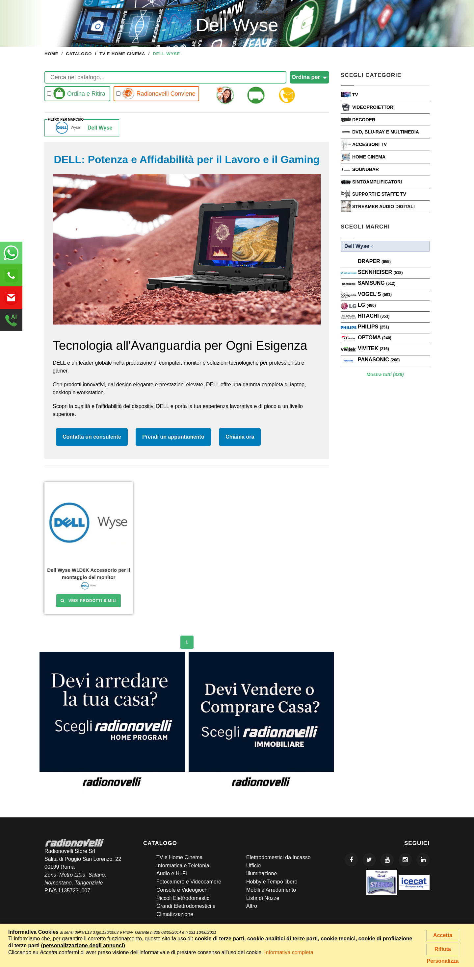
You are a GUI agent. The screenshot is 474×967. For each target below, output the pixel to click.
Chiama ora (239, 437)
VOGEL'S (375, 294)
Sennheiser (380, 272)
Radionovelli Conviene (156, 93)
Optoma (374, 337)
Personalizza (443, 961)
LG (367, 305)
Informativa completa (288, 952)
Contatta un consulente (92, 437)
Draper (374, 261)
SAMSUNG (376, 283)
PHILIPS (373, 326)
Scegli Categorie (371, 75)
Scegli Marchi (365, 227)
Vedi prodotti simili (89, 600)
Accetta (442, 935)
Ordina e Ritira (76, 93)
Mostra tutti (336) (385, 374)
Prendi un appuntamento (173, 437)
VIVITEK (373, 348)
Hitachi (373, 316)
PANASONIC (379, 359)
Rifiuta (442, 949)
